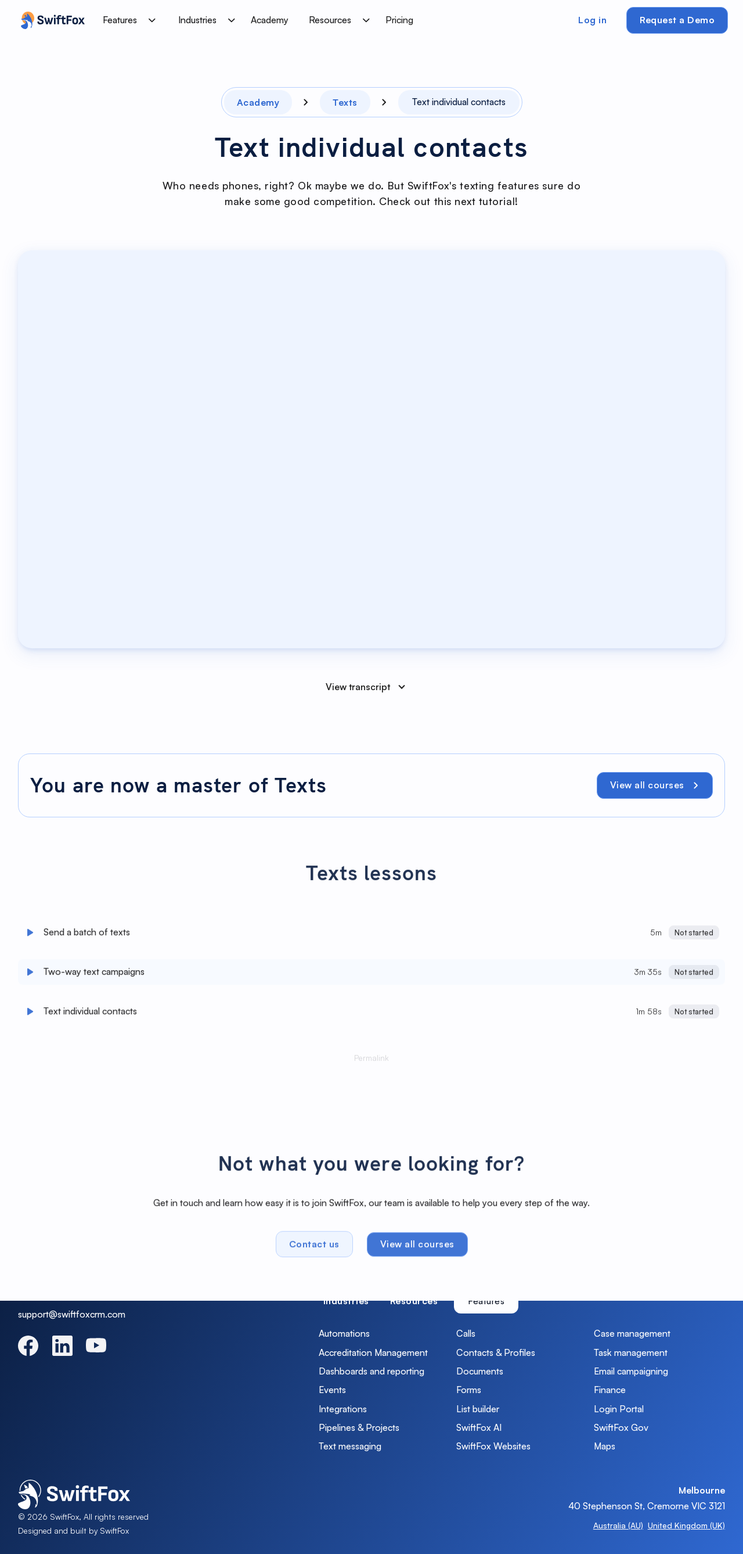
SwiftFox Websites (493, 1446)
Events (332, 1389)
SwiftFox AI (479, 1427)
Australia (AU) (618, 1525)
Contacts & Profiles (495, 1352)
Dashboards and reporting (371, 1371)
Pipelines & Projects (359, 1427)
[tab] (346, 1301)
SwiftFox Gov (621, 1427)
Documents (479, 1371)
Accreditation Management (373, 1352)
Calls (465, 1333)
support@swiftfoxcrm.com (71, 1314)
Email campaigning (631, 1371)
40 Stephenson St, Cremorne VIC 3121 (646, 1506)
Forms (468, 1389)
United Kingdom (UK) (686, 1525)
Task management (631, 1352)
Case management (632, 1333)
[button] (127, 20)
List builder (477, 1409)
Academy (269, 20)
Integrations (343, 1409)
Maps (604, 1446)
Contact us (314, 1247)
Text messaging (350, 1446)
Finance (610, 1389)
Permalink (371, 1061)
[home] (50, 20)
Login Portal (619, 1409)
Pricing (399, 20)
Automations (344, 1333)
